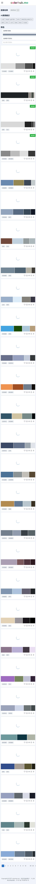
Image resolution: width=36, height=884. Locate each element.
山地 (10, 450)
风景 (8, 304)
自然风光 (11, 363)
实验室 (25, 22)
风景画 (10, 713)
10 (25, 866)
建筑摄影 (11, 158)
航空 (10, 217)
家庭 (20, 22)
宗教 (3, 830)
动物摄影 (4, 188)
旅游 (3, 246)
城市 (8, 655)
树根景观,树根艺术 (27, 19)
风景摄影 (4, 158)
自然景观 (11, 479)
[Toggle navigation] (2, 2)
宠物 (16, 22)
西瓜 (7, 22)
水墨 (2, 19)
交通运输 (4, 217)
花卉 (10, 684)
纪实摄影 (11, 71)
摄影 (3, 100)
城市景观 (11, 859)
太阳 (11, 22)
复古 (8, 129)
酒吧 (2, 22)
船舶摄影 (11, 801)
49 (30, 866)
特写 (10, 596)
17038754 (24, 880)
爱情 (8, 100)
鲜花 (18, 19)
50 (33, 866)
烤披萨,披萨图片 (10, 19)
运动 (8, 246)
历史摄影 (4, 71)
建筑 (3, 771)
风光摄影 (4, 479)
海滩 (10, 275)
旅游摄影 (4, 801)
